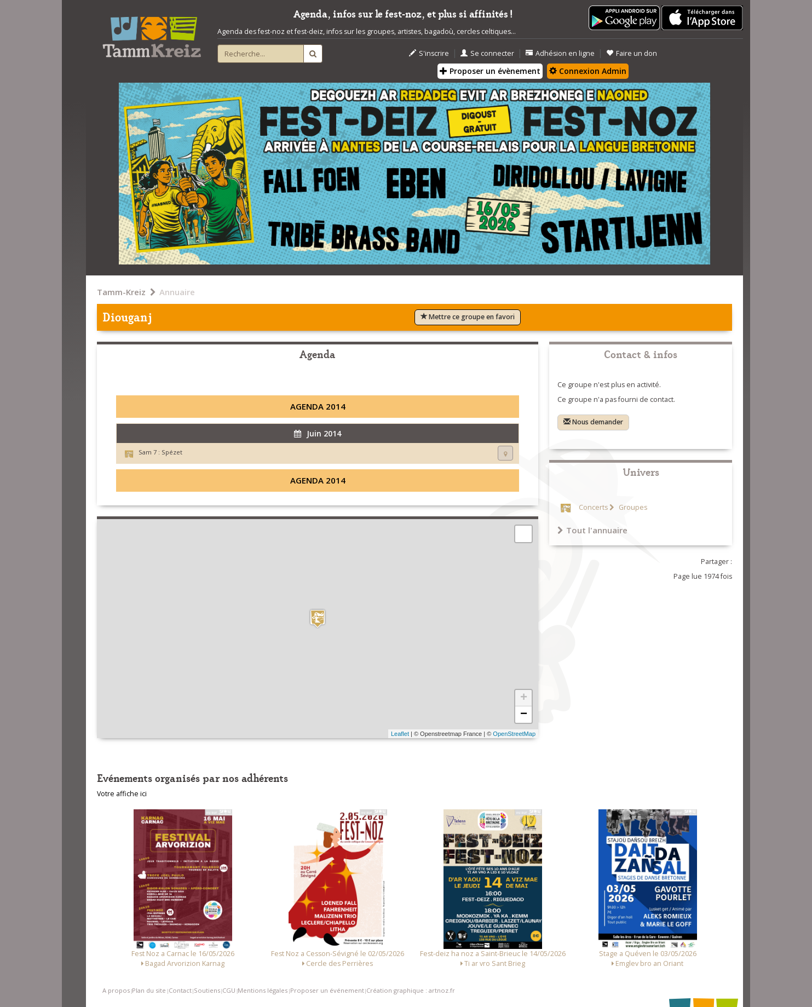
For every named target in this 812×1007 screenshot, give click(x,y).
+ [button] (523, 698)
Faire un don (631, 53)
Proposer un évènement (490, 71)
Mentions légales (262, 990)
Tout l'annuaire (592, 530)
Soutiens (207, 990)
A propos (116, 990)
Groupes (632, 507)
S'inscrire (429, 53)
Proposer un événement (327, 990)
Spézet (172, 452)
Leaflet (400, 733)
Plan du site (149, 990)
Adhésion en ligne (560, 53)
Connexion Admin (587, 71)
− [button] (523, 714)
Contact (180, 990)
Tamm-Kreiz (121, 291)
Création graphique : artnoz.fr (410, 990)
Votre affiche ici (122, 793)
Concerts (593, 507)
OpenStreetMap (514, 733)
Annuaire (177, 291)
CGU (228, 990)
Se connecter (487, 53)
